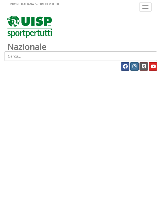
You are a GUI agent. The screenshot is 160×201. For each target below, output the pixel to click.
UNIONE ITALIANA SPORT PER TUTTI (33, 4)
